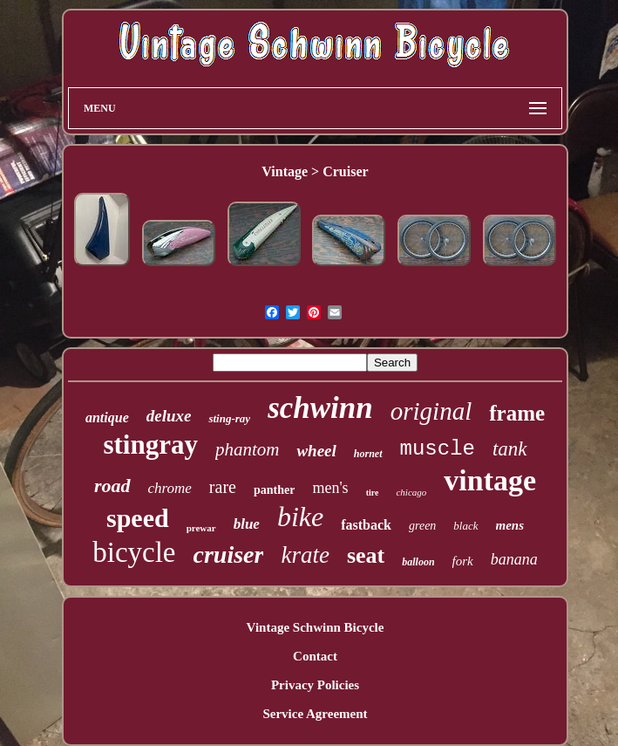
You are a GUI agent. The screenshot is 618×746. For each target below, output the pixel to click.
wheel (316, 450)
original (431, 411)
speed (137, 517)
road (112, 485)
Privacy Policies (315, 685)
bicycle (133, 552)
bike (300, 516)
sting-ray (229, 418)
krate (305, 555)
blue (247, 524)
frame (517, 413)
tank (509, 449)
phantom (247, 449)
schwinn (320, 408)
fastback (366, 524)
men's (330, 487)
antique (107, 417)
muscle (437, 449)
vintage (490, 480)
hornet (368, 454)
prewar (201, 528)
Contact (315, 656)
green (422, 525)
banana (514, 559)
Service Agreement (314, 714)
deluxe (169, 416)
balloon (418, 562)
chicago (411, 492)
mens (510, 525)
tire (372, 492)
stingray (150, 444)
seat (365, 555)
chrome (170, 488)
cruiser (229, 554)
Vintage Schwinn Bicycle (315, 627)
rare (222, 486)
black (465, 525)
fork (462, 561)
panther (274, 489)
